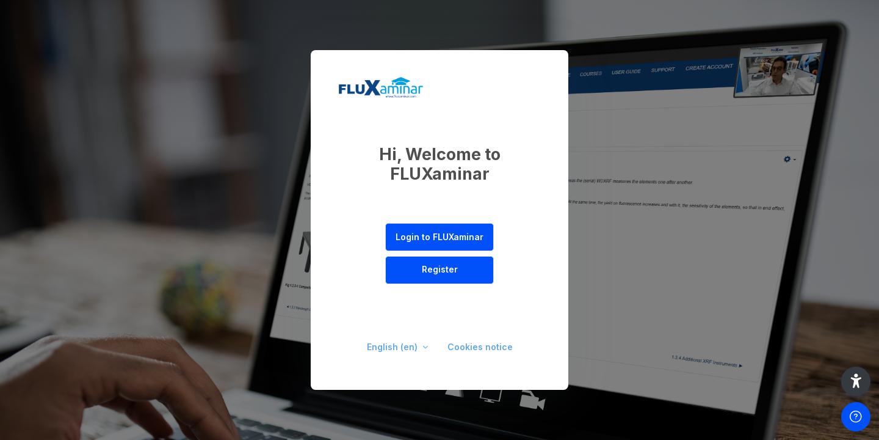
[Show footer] (855, 416)
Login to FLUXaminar (439, 237)
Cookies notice (480, 347)
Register (440, 269)
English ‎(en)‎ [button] (393, 347)
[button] (855, 381)
